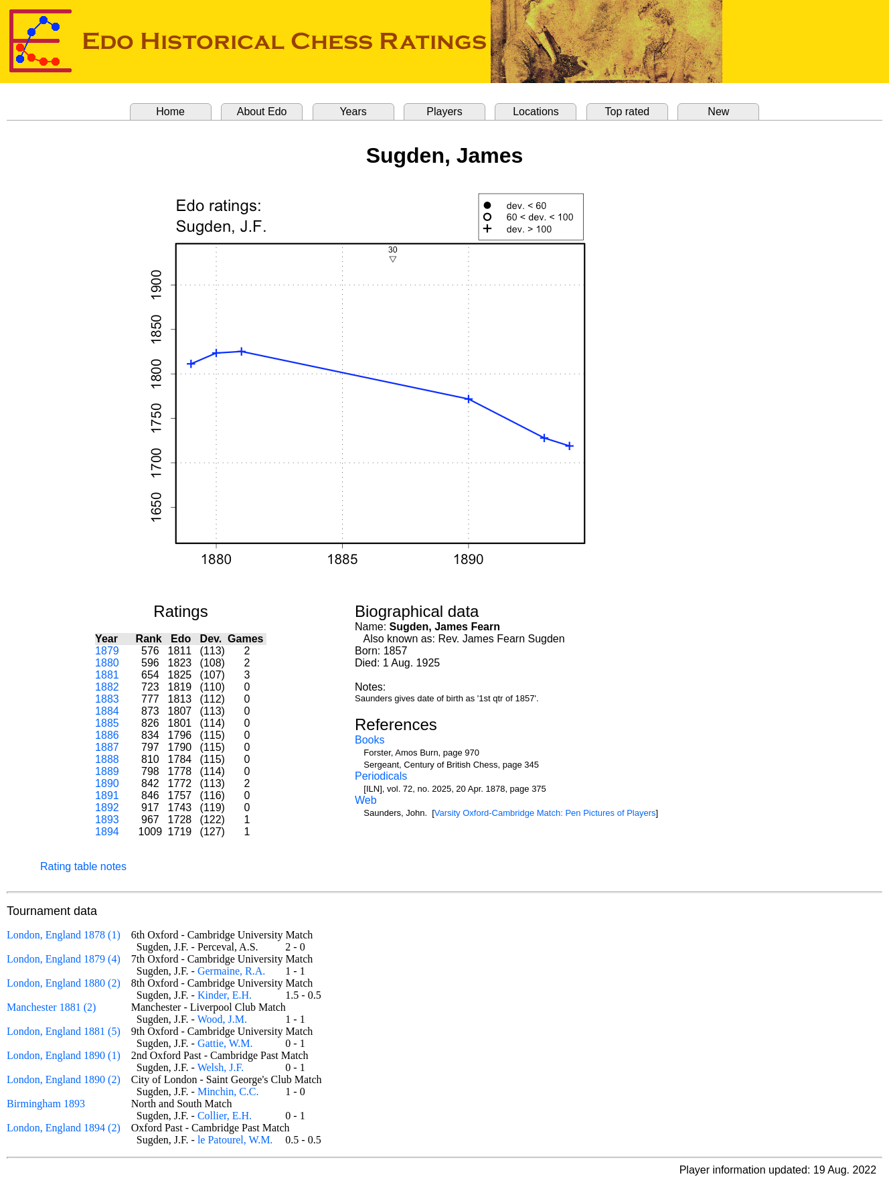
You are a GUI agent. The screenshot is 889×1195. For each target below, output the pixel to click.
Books (369, 740)
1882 (107, 687)
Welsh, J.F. (220, 1067)
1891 (107, 795)
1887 (107, 747)
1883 (107, 699)
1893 (107, 819)
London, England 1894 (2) (63, 1127)
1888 (107, 759)
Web (366, 800)
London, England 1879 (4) (63, 959)
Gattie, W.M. (225, 1043)
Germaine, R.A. (231, 971)
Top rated (627, 111)
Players (444, 111)
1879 (107, 650)
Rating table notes (83, 866)
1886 (107, 735)
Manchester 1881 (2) (51, 1007)
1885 (107, 723)
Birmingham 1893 (46, 1103)
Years (352, 111)
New (718, 111)
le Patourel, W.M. (234, 1139)
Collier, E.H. (224, 1115)
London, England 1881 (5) (63, 1031)
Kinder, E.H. (224, 995)
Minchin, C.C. (228, 1091)
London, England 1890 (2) (63, 1079)
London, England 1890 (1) (63, 1055)
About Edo (262, 111)
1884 (107, 711)
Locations (536, 111)
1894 (107, 831)
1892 (107, 807)
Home (170, 111)
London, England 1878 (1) (63, 934)
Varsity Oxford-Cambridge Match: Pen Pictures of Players (545, 813)
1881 (107, 675)
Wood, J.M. (222, 1019)
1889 (107, 771)
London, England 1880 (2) (63, 983)
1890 (107, 783)
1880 (107, 663)
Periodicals (381, 776)
